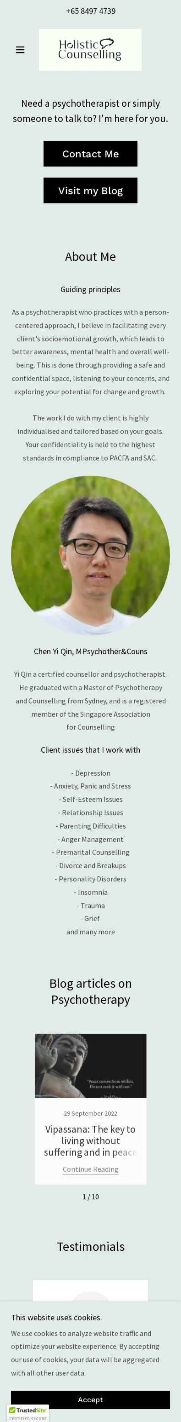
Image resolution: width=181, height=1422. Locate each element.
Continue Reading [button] (91, 1169)
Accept (90, 1400)
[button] (23, 49)
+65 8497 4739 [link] (90, 11)
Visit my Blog (90, 190)
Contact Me (90, 154)
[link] (90, 49)
